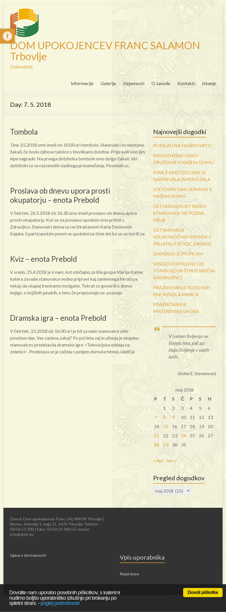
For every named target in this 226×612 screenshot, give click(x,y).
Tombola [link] (24, 131)
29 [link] (165, 444)
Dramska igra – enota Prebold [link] (58, 317)
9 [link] (173, 417)
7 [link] (155, 417)
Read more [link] (129, 573)
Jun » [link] (171, 460)
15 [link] (165, 426)
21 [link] (156, 435)
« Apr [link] (158, 460)
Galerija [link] (108, 83)
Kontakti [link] (186, 83)
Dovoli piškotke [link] (203, 592)
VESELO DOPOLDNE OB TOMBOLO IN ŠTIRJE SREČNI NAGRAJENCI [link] (184, 270)
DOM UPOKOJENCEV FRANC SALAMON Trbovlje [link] (105, 50)
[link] (7, 36)
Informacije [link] (82, 83)
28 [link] (156, 444)
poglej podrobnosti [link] (60, 603)
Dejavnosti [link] (133, 83)
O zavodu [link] (160, 83)
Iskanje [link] (209, 83)
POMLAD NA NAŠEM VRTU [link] (182, 145)
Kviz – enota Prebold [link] (43, 258)
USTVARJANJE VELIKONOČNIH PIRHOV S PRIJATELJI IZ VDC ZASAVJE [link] (182, 236)
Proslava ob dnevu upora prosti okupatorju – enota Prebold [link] (60, 195)
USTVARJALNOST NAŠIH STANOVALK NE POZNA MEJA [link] (179, 213)
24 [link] (183, 435)
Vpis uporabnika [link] (142, 557)
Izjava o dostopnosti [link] (28, 555)
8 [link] (164, 417)
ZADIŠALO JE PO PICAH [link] (178, 253)
